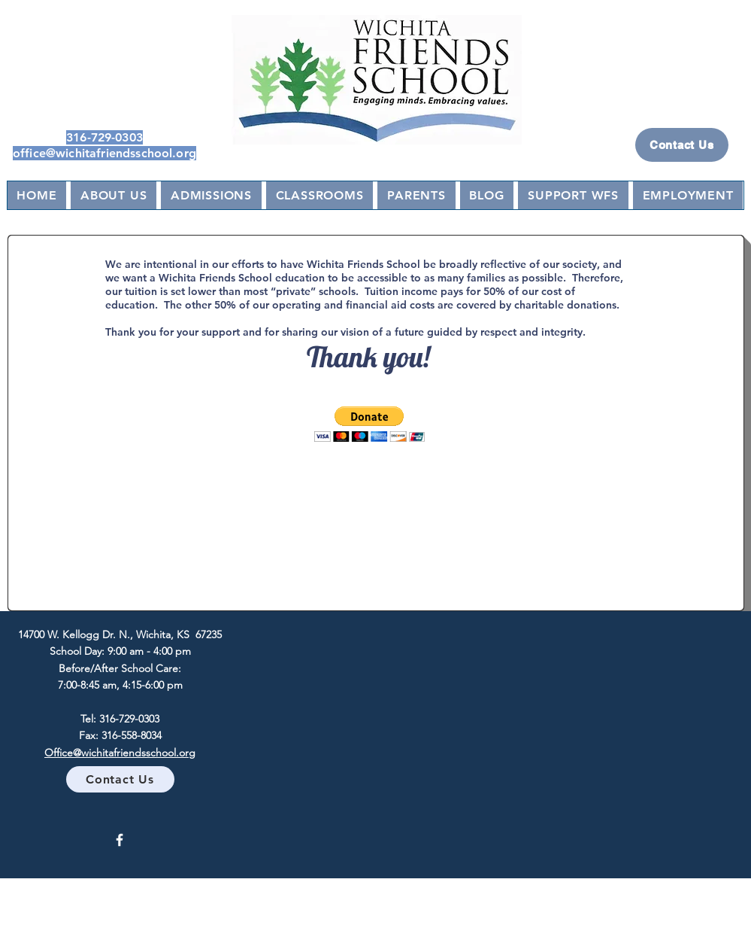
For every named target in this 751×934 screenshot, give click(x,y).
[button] (369, 424)
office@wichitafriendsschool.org (104, 153)
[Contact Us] (681, 145)
